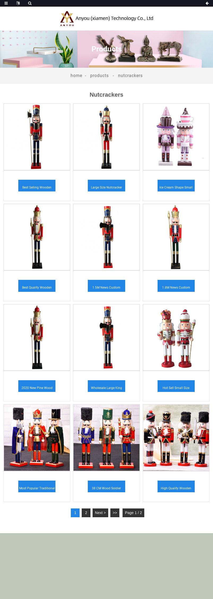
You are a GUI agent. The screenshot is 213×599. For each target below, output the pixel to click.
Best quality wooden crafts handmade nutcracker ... (37, 289)
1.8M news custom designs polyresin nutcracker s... (176, 289)
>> (115, 513)
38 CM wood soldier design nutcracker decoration (106, 489)
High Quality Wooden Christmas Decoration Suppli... (176, 489)
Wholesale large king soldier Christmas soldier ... (106, 389)
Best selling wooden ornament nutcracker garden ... (36, 188)
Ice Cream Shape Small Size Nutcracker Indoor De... (176, 188)
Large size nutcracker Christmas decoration (106, 188)
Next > (100, 513)
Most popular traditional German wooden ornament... (37, 489)
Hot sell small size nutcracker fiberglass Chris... (176, 389)
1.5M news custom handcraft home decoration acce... (106, 289)
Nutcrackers (130, 75)
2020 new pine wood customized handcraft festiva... (37, 389)
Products (99, 75)
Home (76, 75)
